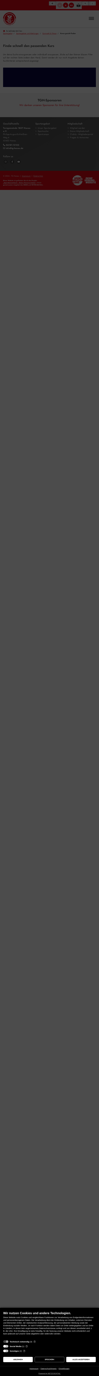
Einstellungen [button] (64, 1369)
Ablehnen (18, 1359)
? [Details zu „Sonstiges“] (24, 1351)
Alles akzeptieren (81, 1359)
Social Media (15, 1346)
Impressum (34, 1369)
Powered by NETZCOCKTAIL (49, 1373)
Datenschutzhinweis (48, 1369)
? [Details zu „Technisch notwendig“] (34, 1342)
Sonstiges (14, 1351)
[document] (49, 1325)
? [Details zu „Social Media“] (26, 1346)
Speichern (49, 1359)
